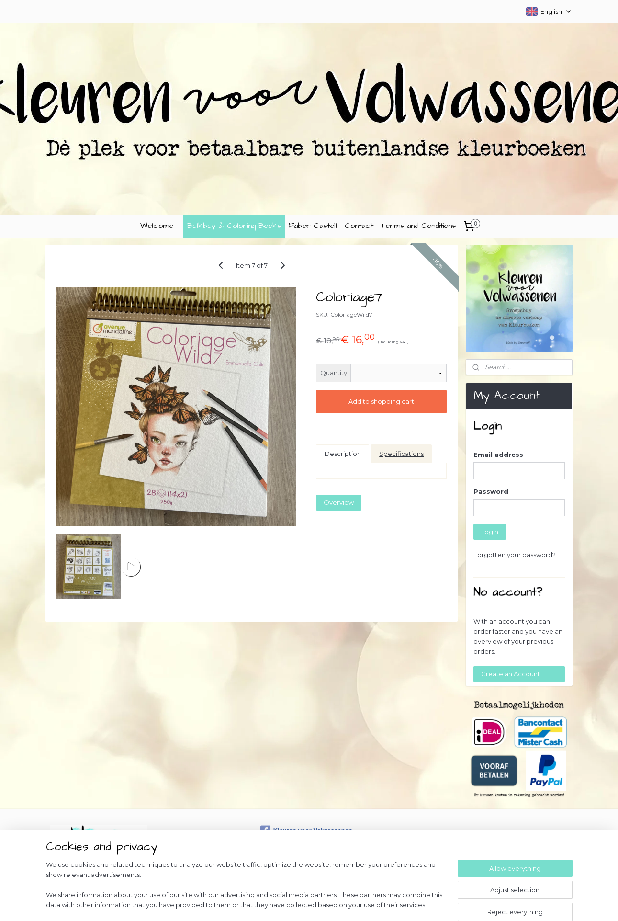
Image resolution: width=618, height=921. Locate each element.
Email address (498, 454)
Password (490, 491)
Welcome (156, 225)
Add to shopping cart (381, 401)
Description (343, 453)
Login (489, 531)
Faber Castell (313, 225)
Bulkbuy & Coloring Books (234, 225)
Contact (359, 225)
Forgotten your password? (514, 554)
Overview (339, 502)
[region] (246, 890)
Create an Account (510, 674)
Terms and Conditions (418, 225)
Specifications (402, 453)
